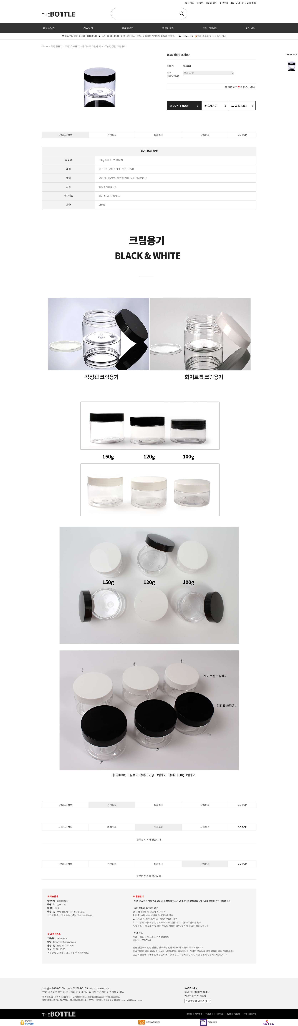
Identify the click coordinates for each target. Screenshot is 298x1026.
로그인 (199, 3)
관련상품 (112, 135)
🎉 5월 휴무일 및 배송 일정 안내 (210, 36)
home (45, 46)
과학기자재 (168, 28)
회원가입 (189, 3)
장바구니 (237, 3)
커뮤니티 (250, 28)
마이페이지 (211, 3)
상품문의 (205, 135)
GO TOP (242, 135)
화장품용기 (49, 28)
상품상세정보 (65, 135)
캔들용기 (88, 28)
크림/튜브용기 (72, 46)
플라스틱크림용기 (91, 46)
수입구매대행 (210, 28)
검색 (181, 13)
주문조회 (224, 3)
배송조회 (251, 3)
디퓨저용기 (128, 28)
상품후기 (158, 135)
